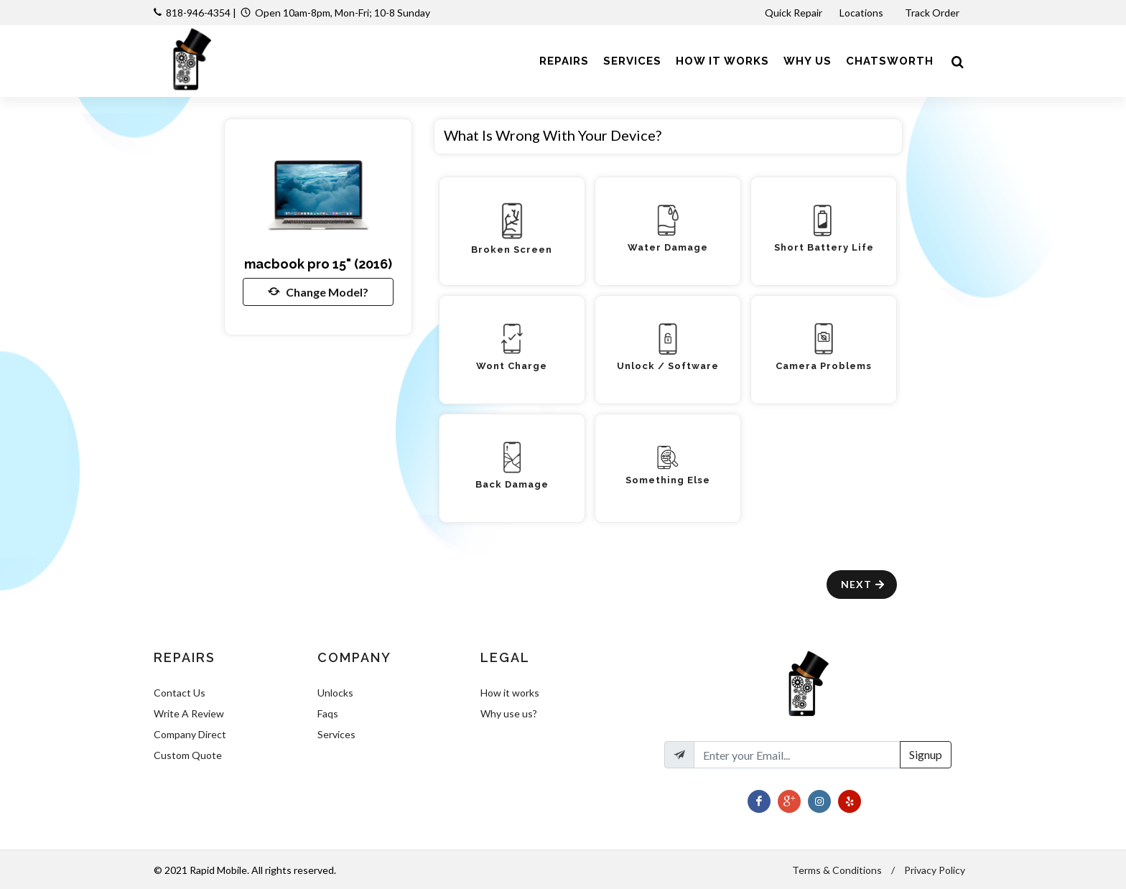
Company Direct (190, 734)
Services (336, 734)
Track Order (933, 12)
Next (863, 584)
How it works (509, 692)
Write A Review (189, 713)
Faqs (327, 713)
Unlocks (335, 692)
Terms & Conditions (837, 870)
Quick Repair (793, 12)
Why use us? (508, 713)
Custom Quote (188, 755)
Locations (862, 12)
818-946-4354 (198, 12)
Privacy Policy (934, 870)
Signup (925, 754)
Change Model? (318, 291)
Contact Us (179, 692)
